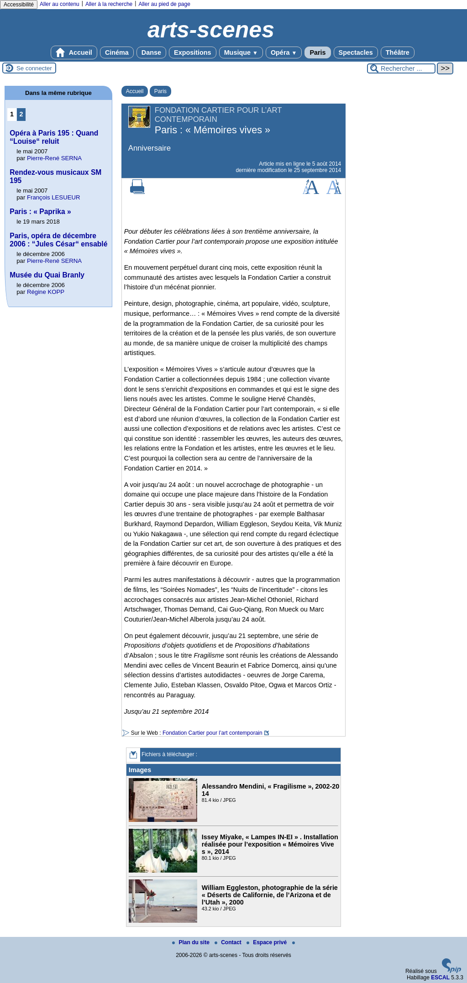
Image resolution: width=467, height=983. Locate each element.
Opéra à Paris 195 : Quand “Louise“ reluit (54, 137)
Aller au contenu (59, 4)
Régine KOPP (45, 291)
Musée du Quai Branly (47, 275)
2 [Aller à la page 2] (21, 114)
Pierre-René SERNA (54, 158)
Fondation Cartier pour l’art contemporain (212, 733)
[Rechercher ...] (401, 68)
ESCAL (440, 977)
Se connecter (34, 68)
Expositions (192, 52)
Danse (151, 52)
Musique (241, 52)
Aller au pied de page (164, 4)
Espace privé (267, 942)
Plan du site (191, 942)
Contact (229, 942)
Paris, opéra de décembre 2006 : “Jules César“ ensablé (58, 240)
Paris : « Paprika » (40, 211)
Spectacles (356, 52)
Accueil (74, 52)
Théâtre (397, 52)
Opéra (284, 52)
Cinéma (117, 52)
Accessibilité (19, 4)
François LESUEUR (53, 197)
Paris (317, 52)
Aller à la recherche (108, 4)
